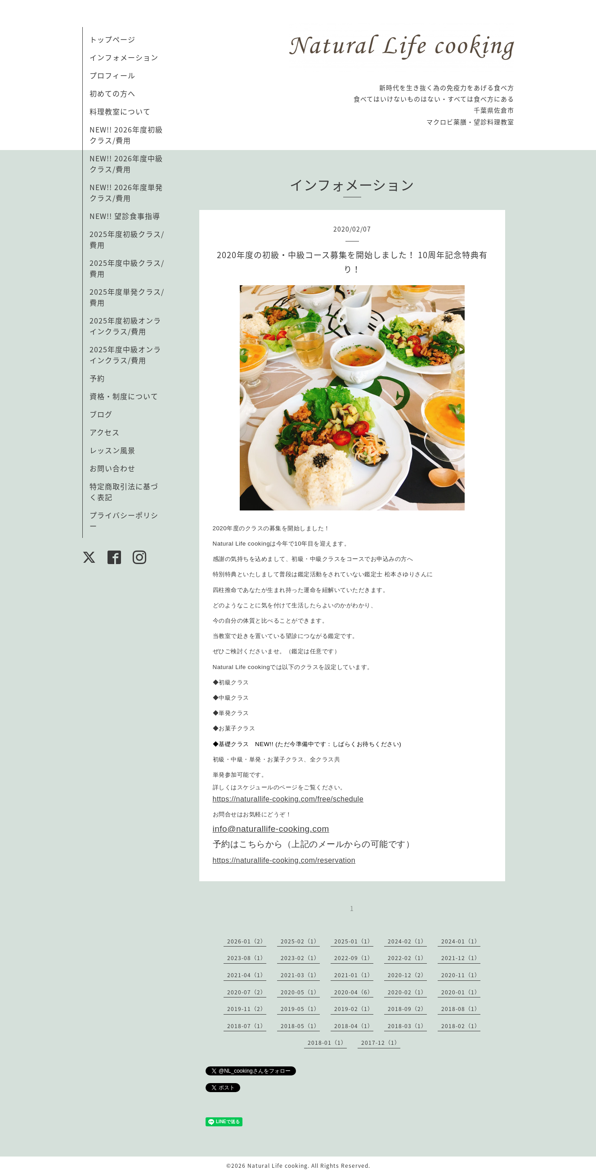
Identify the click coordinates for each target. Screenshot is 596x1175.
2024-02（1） (407, 941)
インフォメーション (124, 57)
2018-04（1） (353, 1026)
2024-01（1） (460, 941)
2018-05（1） (300, 1026)
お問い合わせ (112, 468)
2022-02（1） (407, 958)
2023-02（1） (300, 958)
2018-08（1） (460, 1009)
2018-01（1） (327, 1042)
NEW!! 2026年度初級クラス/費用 (126, 135)
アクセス (105, 432)
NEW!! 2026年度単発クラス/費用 (126, 192)
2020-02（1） (407, 992)
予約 (97, 378)
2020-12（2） (407, 975)
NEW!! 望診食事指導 (125, 215)
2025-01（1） (353, 941)
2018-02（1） (460, 1026)
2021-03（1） (300, 975)
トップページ (112, 39)
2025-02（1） (300, 941)
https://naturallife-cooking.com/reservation (284, 860)
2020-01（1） (460, 992)
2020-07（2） (246, 992)
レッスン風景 (112, 450)
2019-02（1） (353, 1009)
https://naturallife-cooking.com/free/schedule (288, 799)
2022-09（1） (353, 958)
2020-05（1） (300, 992)
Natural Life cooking (277, 1165)
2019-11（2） (246, 1009)
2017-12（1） (380, 1042)
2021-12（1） (460, 958)
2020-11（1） (460, 975)
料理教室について (120, 111)
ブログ (101, 414)
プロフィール (112, 75)
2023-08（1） (246, 958)
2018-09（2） (407, 1009)
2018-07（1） (246, 1026)
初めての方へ (112, 93)
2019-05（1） (300, 1009)
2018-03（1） (407, 1026)
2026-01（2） (246, 941)
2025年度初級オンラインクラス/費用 (125, 326)
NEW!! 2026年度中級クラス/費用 (126, 163)
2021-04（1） (246, 975)
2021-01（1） (353, 975)
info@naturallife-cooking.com (271, 828)
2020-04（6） (353, 992)
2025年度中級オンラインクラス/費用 (125, 354)
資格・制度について (124, 396)
